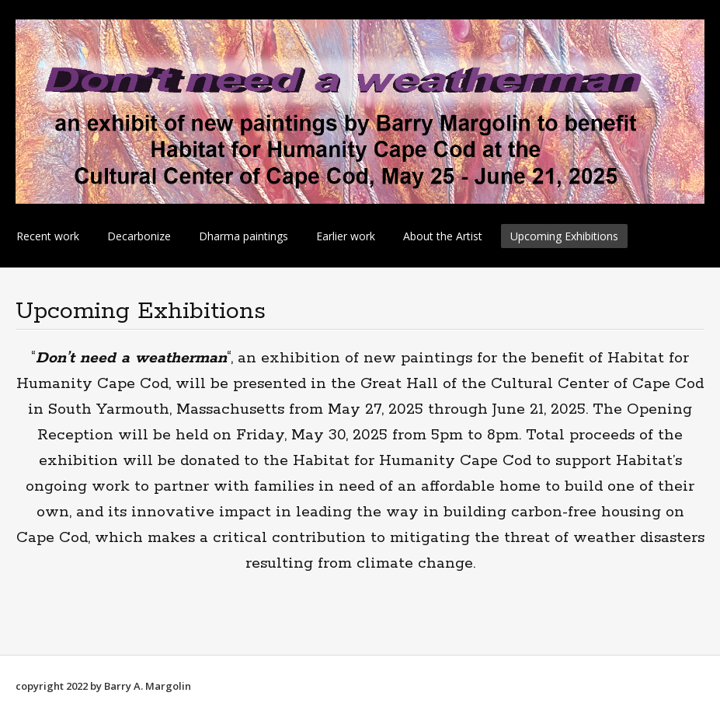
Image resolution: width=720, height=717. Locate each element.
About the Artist (442, 236)
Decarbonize (139, 236)
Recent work (47, 236)
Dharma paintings (243, 236)
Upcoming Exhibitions (564, 236)
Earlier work (345, 236)
